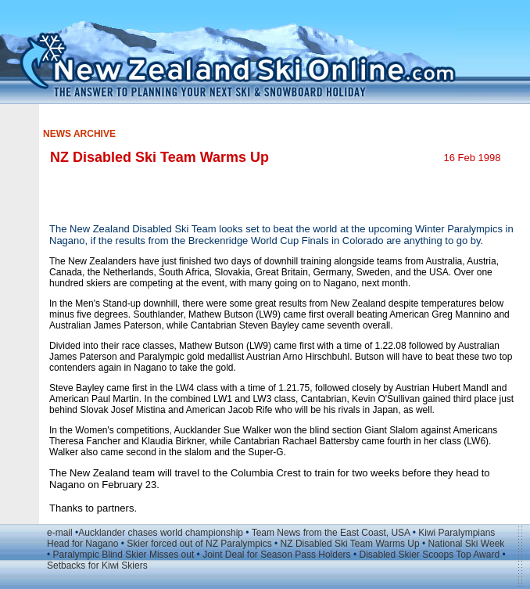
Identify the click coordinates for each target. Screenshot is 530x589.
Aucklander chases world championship (160, 532)
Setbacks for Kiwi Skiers (97, 565)
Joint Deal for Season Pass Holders (276, 554)
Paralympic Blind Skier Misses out (124, 554)
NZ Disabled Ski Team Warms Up (350, 543)
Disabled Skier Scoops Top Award (429, 554)
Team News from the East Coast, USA (331, 532)
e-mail (60, 532)
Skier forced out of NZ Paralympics (199, 543)
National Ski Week (466, 543)
